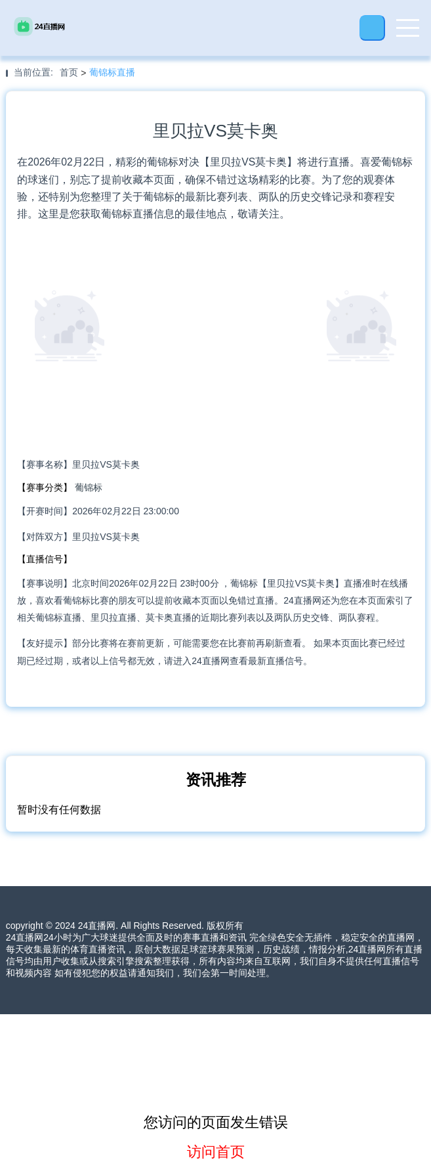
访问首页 (216, 1152)
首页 (69, 72)
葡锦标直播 (112, 72)
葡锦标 (88, 487)
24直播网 (97, 925)
